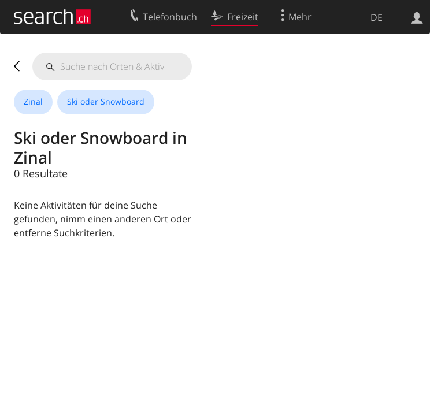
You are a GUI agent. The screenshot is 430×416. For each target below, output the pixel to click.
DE (376, 17)
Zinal (33, 101)
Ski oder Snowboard (105, 101)
